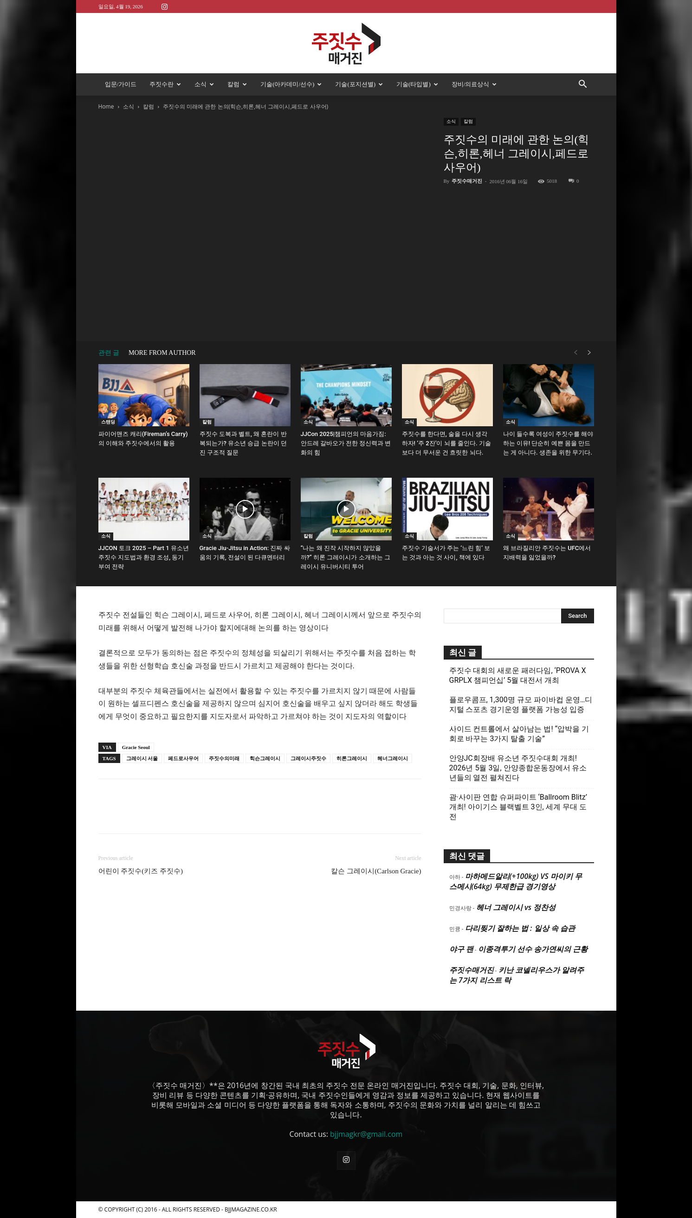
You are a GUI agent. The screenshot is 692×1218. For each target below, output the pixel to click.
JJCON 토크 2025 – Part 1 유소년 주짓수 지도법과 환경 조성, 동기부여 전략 (143, 557)
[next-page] (589, 353)
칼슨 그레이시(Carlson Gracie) (376, 871)
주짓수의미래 (224, 758)
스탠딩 (108, 421)
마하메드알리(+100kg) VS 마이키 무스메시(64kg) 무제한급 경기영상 (515, 881)
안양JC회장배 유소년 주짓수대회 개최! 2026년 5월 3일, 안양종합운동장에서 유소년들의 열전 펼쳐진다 (518, 768)
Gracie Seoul (136, 747)
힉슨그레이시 (265, 758)
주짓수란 (165, 84)
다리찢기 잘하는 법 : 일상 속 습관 (520, 928)
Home (106, 106)
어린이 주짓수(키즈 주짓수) (140, 871)
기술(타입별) (417, 84)
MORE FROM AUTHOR (162, 352)
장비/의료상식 (474, 84)
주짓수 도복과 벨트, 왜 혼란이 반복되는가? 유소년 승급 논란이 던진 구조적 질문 (243, 443)
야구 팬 (461, 949)
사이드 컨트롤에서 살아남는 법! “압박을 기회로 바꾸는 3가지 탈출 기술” (519, 733)
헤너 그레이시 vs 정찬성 (516, 907)
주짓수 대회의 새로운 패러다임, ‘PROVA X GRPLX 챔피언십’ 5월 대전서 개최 (517, 675)
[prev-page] (575, 353)
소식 (204, 84)
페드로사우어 (183, 758)
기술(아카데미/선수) (291, 84)
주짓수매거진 (467, 181)
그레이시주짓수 (308, 758)
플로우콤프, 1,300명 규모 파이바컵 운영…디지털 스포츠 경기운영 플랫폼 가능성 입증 (521, 704)
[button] (583, 85)
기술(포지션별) (359, 84)
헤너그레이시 (392, 758)
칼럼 (237, 84)
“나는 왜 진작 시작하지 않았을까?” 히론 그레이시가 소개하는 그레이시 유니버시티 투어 (345, 557)
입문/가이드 (121, 84)
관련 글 (109, 352)
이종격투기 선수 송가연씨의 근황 (533, 949)
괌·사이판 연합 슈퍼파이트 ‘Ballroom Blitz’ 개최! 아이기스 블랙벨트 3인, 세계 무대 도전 (518, 807)
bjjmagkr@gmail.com (366, 1134)
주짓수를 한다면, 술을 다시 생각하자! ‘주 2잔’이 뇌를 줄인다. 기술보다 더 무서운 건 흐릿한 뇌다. (446, 443)
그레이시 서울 (142, 758)
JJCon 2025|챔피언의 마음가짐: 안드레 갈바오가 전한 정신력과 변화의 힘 (346, 443)
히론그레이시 (351, 758)
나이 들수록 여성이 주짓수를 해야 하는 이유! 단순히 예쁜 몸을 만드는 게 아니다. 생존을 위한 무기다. (548, 443)
